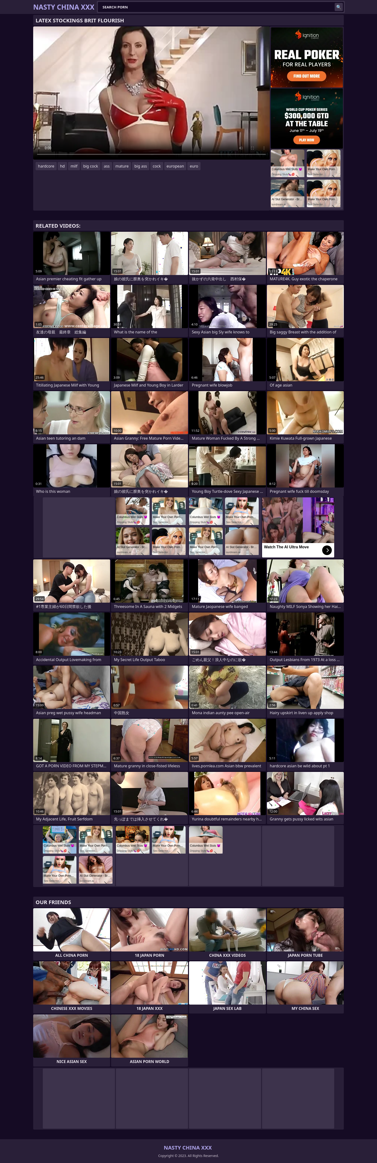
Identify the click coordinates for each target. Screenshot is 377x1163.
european (175, 166)
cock (157, 166)
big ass (140, 166)
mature (122, 166)
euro (194, 166)
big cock (90, 166)
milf (73, 166)
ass (107, 166)
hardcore (46, 166)
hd (62, 166)
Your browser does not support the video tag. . (151, 93)
